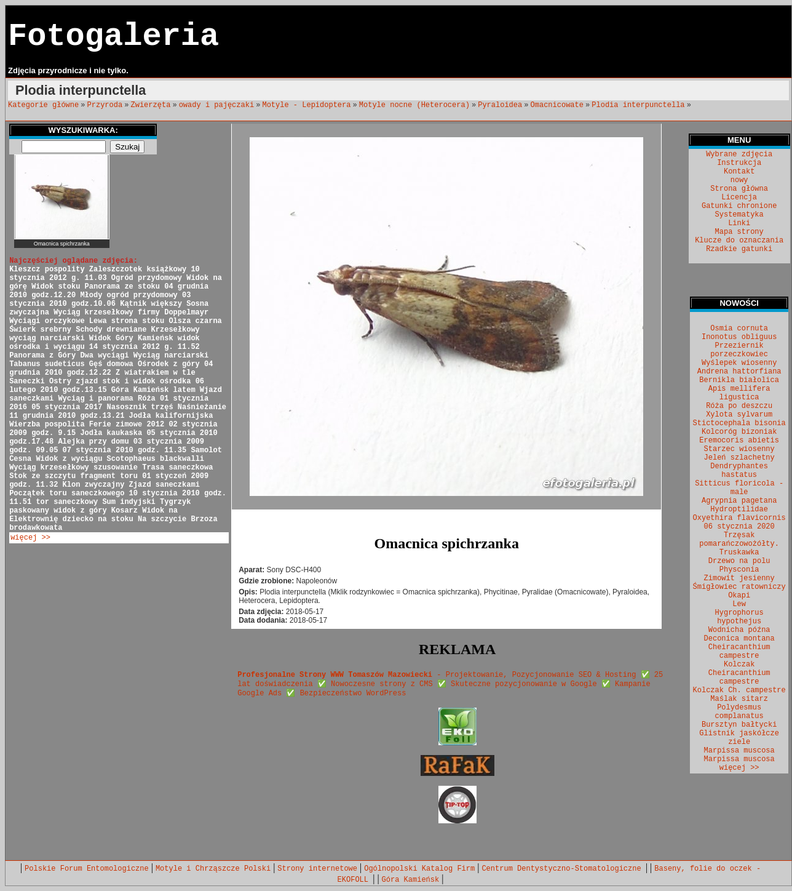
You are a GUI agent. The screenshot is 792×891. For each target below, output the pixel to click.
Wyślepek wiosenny (739, 363)
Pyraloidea (500, 105)
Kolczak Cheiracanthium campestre (739, 673)
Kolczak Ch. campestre (739, 690)
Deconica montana (739, 638)
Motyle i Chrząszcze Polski (213, 869)
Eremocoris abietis (739, 440)
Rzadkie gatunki (739, 249)
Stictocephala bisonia (739, 423)
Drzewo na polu (739, 561)
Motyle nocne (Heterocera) (414, 105)
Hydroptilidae (739, 509)
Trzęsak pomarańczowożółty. (739, 539)
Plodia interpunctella (638, 105)
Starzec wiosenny (739, 449)
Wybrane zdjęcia (739, 154)
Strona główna (739, 189)
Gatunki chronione (739, 206)
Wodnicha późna (739, 630)
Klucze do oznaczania (739, 240)
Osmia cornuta (739, 328)
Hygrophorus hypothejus (739, 617)
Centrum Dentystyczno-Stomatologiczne (563, 869)
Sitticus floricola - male (739, 488)
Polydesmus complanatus (739, 712)
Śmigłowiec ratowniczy (739, 587)
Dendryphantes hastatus (739, 470)
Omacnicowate (557, 105)
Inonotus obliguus (739, 337)
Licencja (739, 197)
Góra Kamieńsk (411, 880)
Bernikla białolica (739, 380)
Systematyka (739, 214)
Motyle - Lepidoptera (306, 105)
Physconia (739, 569)
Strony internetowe (317, 869)
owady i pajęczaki (216, 105)
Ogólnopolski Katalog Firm (419, 869)
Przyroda (105, 105)
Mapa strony (739, 232)
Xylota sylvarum (739, 414)
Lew (739, 604)
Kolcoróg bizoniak (739, 432)
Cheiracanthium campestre (739, 651)
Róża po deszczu (739, 406)
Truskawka (739, 552)
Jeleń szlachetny (739, 457)
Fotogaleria (113, 36)
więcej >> (30, 537)
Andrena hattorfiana (739, 371)
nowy (739, 180)
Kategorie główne (43, 105)
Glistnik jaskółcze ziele (739, 737)
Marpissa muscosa (739, 750)
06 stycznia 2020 (739, 526)
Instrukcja (739, 163)
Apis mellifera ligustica (739, 393)
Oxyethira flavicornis (739, 518)
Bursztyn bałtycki (739, 725)
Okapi (739, 595)
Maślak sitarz (739, 699)
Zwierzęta (151, 105)
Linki (739, 223)
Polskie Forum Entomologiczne (87, 869)
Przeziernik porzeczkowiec (739, 350)
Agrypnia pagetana (739, 501)
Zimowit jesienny (739, 578)
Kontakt (739, 171)
